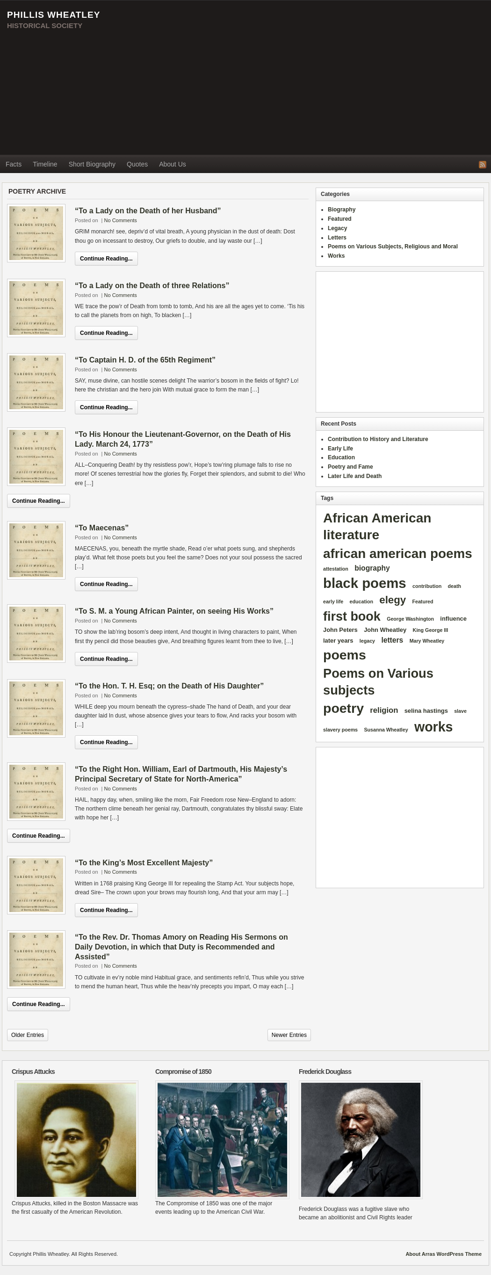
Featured (340, 219)
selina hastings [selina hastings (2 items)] (426, 710)
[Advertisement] (382, 77)
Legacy (337, 228)
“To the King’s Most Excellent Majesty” (144, 863)
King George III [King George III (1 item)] (430, 630)
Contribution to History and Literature (378, 439)
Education (341, 457)
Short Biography (92, 164)
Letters (337, 237)
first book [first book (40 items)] (352, 616)
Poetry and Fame (350, 467)
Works (336, 256)
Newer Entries (289, 1035)
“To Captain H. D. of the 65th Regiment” (145, 360)
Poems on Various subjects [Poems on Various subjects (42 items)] (378, 681)
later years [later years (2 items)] (338, 640)
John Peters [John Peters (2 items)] (340, 629)
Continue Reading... (106, 258)
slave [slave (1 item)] (460, 711)
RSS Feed (482, 164)
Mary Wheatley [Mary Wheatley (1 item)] (427, 641)
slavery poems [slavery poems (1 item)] (340, 729)
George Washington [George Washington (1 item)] (410, 619)
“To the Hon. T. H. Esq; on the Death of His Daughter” (169, 686)
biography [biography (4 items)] (372, 568)
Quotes (137, 164)
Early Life (340, 448)
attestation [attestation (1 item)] (335, 569)
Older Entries (27, 1035)
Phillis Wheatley (53, 15)
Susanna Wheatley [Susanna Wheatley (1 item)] (386, 729)
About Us (172, 164)
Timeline (45, 164)
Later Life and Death (355, 476)
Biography (341, 209)
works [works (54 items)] (433, 726)
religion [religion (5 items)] (384, 710)
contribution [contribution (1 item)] (426, 586)
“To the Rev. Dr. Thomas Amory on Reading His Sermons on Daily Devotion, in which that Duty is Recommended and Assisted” (181, 947)
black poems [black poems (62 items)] (364, 583)
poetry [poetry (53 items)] (343, 708)
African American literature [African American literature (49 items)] (377, 527)
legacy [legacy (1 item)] (367, 641)
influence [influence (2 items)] (453, 618)
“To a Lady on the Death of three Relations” (152, 286)
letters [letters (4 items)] (392, 640)
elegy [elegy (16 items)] (392, 600)
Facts (14, 164)
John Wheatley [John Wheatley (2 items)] (385, 629)
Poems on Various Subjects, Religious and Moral (393, 246)
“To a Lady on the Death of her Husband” (148, 211)
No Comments (120, 220)
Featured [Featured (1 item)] (422, 601)
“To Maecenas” (102, 528)
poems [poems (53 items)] (344, 654)
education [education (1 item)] (361, 601)
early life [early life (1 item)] (333, 601)
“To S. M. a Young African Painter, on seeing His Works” (174, 611)
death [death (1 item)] (454, 586)
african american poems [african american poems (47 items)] (397, 553)
